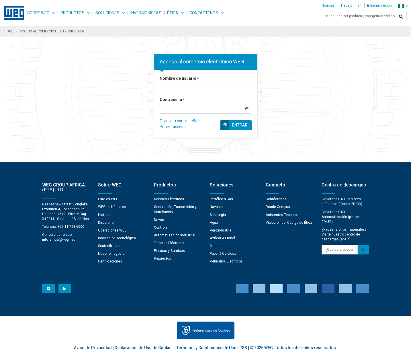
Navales (216, 207)
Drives (159, 220)
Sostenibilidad (109, 246)
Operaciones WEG (112, 230)
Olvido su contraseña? (179, 120)
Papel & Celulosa (223, 254)
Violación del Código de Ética (289, 223)
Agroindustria (220, 230)
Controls (160, 227)
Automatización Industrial (174, 235)
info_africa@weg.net (58, 240)
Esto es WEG (108, 199)
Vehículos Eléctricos (226, 261)
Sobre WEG (38, 13)
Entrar (240, 125)
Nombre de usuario (179, 78)
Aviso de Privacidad (93, 347)
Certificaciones (110, 261)
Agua (214, 223)
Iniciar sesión (379, 5)
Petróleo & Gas (221, 199)
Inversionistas (145, 13)
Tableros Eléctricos (169, 243)
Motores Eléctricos (169, 199)
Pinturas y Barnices (169, 251)
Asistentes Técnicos (282, 215)
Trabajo (346, 5)
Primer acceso (173, 126)
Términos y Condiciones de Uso (206, 347)
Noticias (328, 5)
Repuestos (162, 258)
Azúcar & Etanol (222, 238)
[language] (403, 6)
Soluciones (107, 13)
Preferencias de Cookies (211, 330)
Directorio (105, 223)
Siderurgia (218, 215)
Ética (172, 13)
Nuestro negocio (111, 254)
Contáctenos (203, 13)
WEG (12, 13)
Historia (104, 215)
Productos (72, 13)
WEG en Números (112, 207)
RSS (243, 347)
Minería (216, 246)
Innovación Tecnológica (117, 238)
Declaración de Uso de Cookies (144, 347)
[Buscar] (401, 17)
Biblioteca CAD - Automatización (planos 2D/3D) (341, 217)
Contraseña (172, 99)
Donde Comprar (278, 207)
